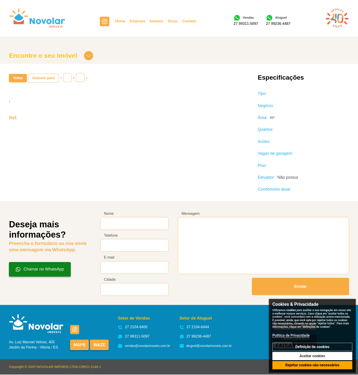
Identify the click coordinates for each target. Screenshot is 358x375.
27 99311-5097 (246, 24)
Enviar (300, 286)
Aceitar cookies (312, 356)
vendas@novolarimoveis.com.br (144, 346)
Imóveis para (43, 78)
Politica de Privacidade (291, 335)
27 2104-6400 (132, 327)
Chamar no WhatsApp (40, 269)
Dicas (173, 22)
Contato (189, 22)
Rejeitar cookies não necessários (312, 365)
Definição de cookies (312, 347)
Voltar (18, 78)
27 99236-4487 (278, 24)
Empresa (138, 22)
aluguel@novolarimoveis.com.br (205, 346)
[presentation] (212, 286)
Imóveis (157, 22)
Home (121, 22)
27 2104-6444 (194, 327)
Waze (99, 345)
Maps (79, 345)
